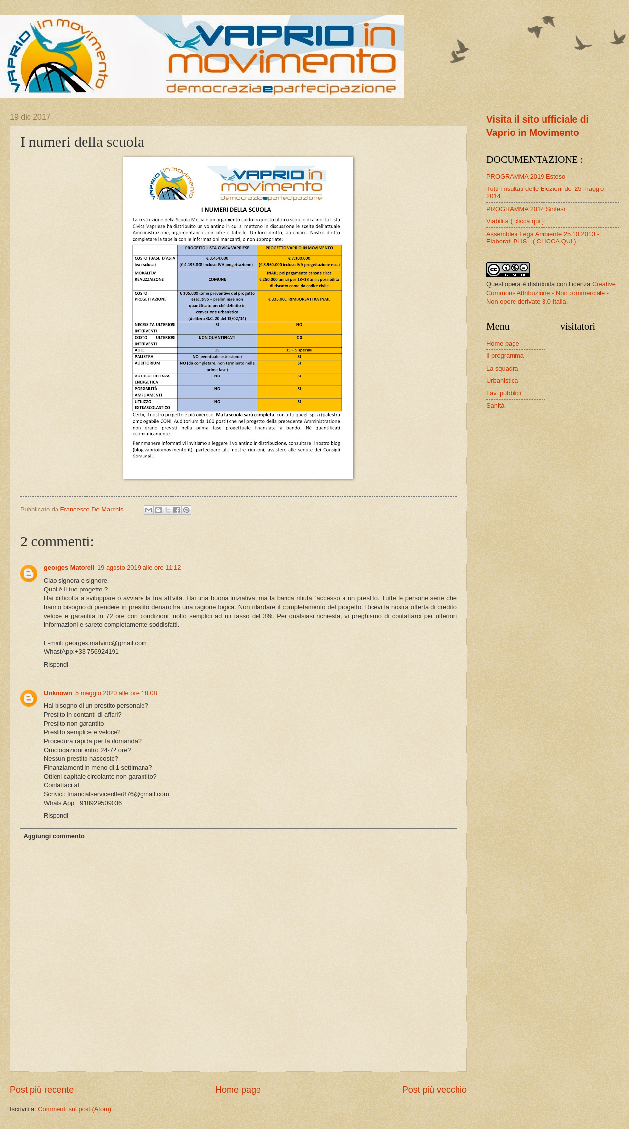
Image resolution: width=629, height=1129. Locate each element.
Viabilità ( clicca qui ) (515, 221)
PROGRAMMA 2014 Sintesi (525, 209)
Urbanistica (502, 380)
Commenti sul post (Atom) (74, 1109)
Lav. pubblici (503, 393)
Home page (238, 1090)
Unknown (58, 693)
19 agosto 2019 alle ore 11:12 (139, 567)
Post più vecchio (434, 1090)
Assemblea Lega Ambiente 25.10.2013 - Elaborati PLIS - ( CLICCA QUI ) (542, 237)
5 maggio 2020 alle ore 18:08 (116, 693)
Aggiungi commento (53, 836)
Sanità (495, 405)
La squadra (502, 368)
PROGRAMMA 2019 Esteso (525, 176)
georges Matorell (69, 567)
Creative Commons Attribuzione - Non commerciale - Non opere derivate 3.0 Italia (551, 292)
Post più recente (42, 1090)
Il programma (505, 355)
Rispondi (56, 664)
